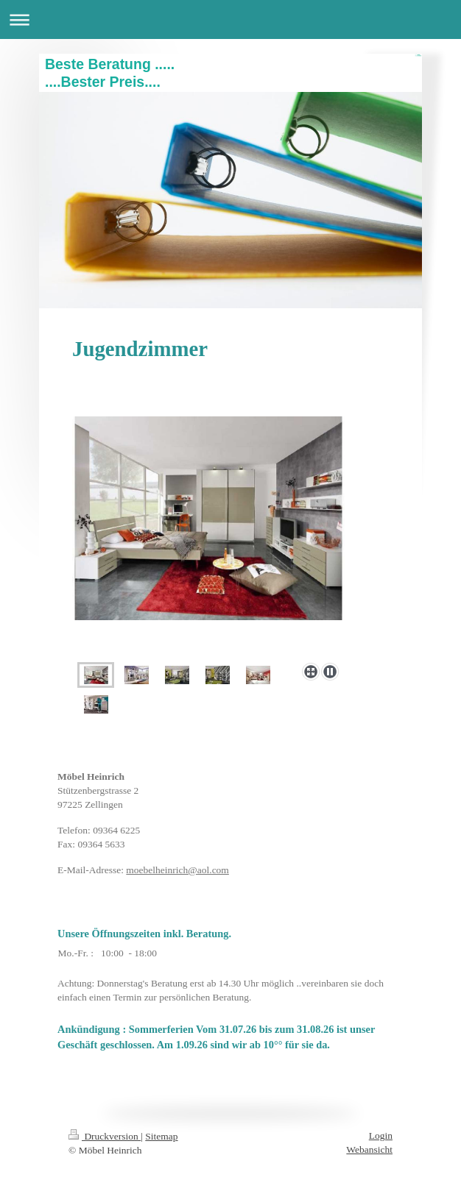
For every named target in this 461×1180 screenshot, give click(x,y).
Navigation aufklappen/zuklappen (230, 19)
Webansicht (369, 1149)
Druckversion (104, 1136)
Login (381, 1135)
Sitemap (161, 1136)
